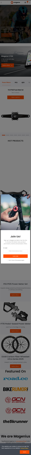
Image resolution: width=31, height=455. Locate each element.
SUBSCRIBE (15, 256)
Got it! (24, 452)
